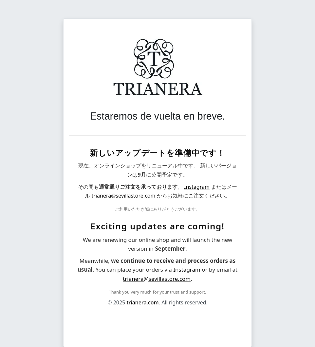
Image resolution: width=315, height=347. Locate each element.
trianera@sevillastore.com (124, 195)
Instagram (197, 186)
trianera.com (142, 302)
